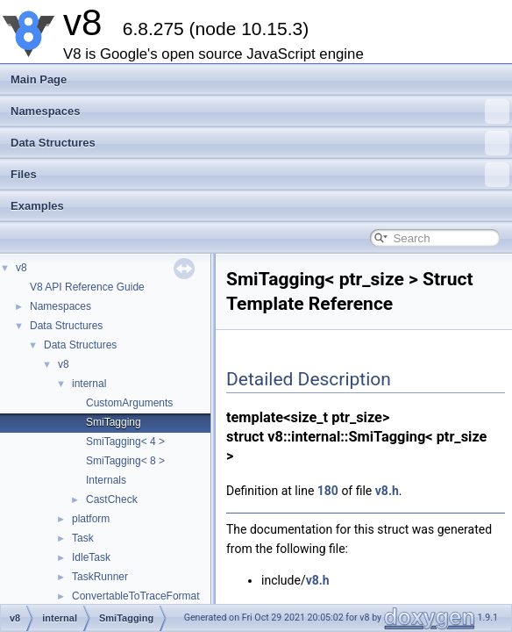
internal (89, 383)
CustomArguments (129, 403)
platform (91, 519)
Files (260, 174)
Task (83, 538)
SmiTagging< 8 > (125, 461)
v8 (21, 268)
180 (327, 491)
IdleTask (91, 557)
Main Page (39, 79)
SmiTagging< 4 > (125, 441)
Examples (37, 205)
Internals (106, 480)
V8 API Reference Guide (87, 287)
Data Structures (260, 143)
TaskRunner (100, 577)
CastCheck (112, 499)
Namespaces (260, 111)
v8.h (387, 491)
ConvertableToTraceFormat (136, 596)
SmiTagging (113, 422)
